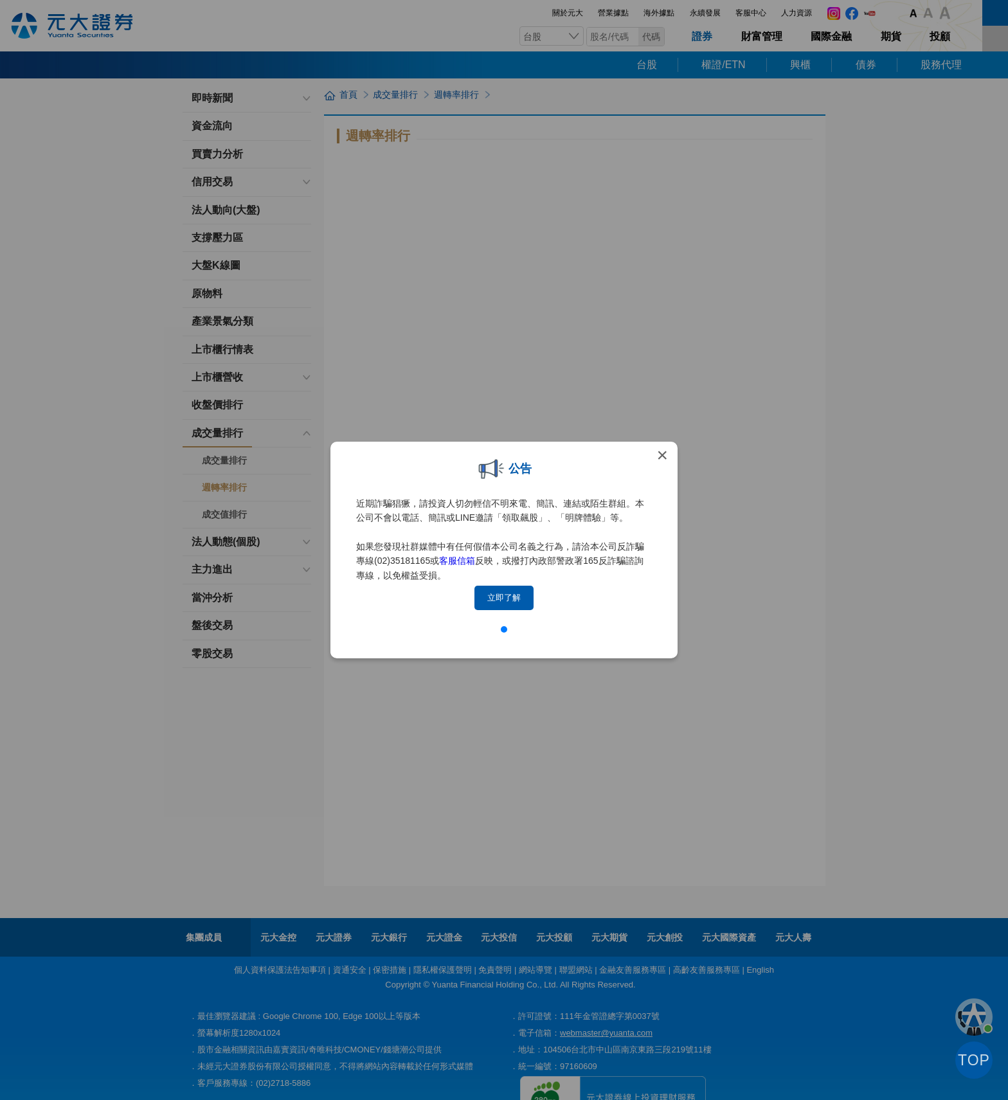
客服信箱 (457, 560)
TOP (974, 1060)
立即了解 (504, 597)
